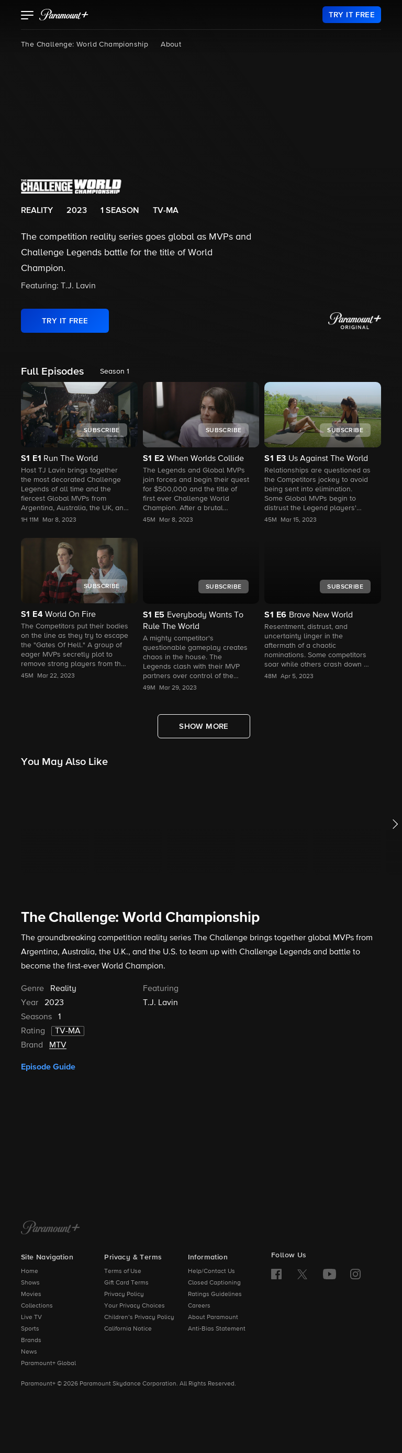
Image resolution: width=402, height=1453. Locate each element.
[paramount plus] (63, 14)
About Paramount (213, 1317)
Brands (31, 1340)
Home (29, 1271)
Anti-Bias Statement (216, 1329)
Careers (199, 1306)
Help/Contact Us (211, 1271)
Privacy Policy (124, 1294)
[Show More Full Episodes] (204, 726)
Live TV (31, 1317)
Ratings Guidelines (215, 1294)
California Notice (128, 1329)
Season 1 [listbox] (114, 371)
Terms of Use (122, 1271)
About (171, 44)
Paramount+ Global (48, 1363)
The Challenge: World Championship (84, 44)
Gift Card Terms (126, 1283)
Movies (31, 1294)
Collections (37, 1306)
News (29, 1352)
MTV (57, 1045)
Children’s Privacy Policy (139, 1317)
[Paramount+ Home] (50, 1228)
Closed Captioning (214, 1283)
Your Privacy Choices (134, 1306)
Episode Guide (48, 1067)
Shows (30, 1283)
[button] (27, 16)
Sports (30, 1329)
